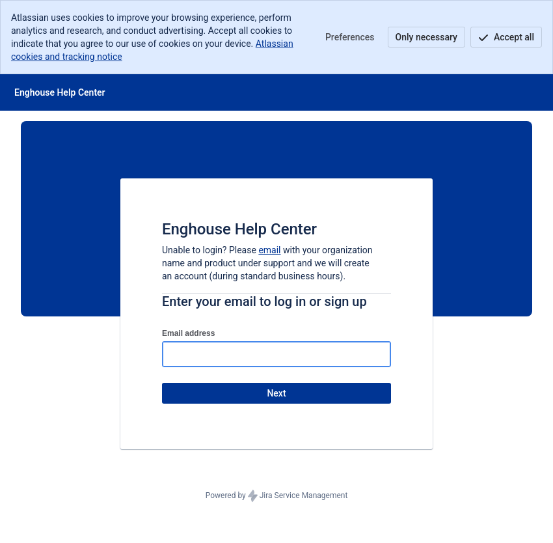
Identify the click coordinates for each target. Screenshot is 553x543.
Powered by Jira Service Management (277, 496)
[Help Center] (59, 92)
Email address (188, 333)
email (269, 250)
